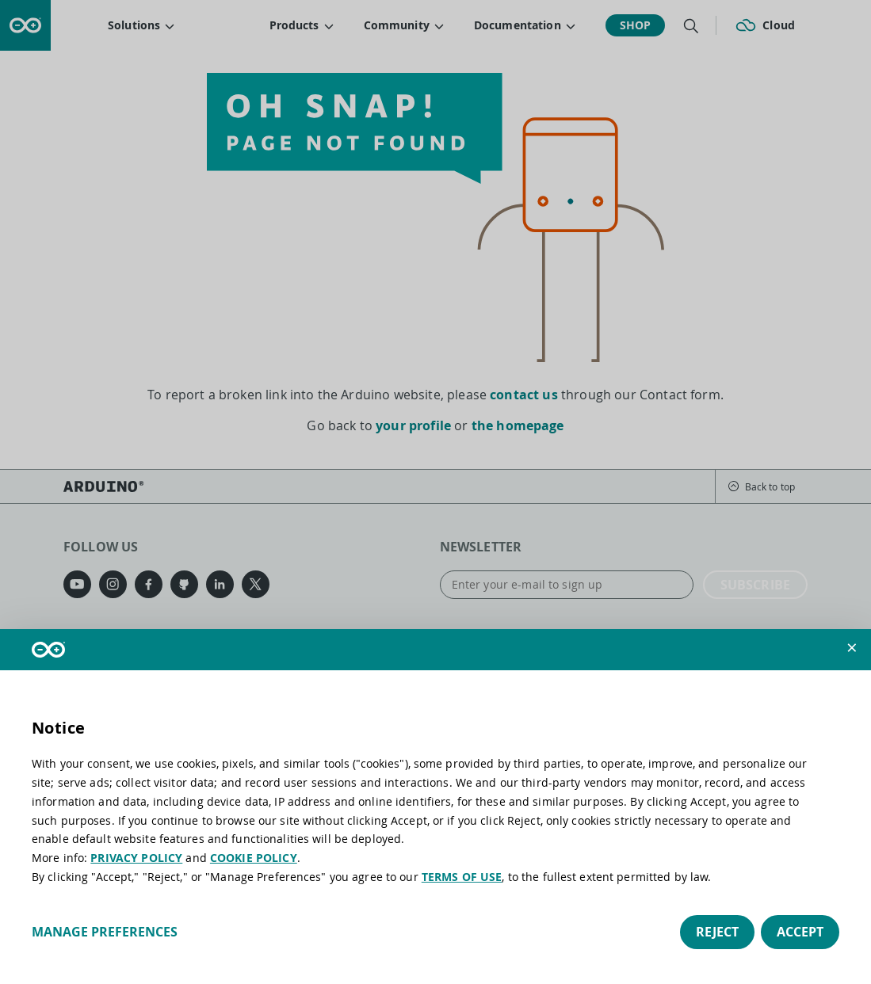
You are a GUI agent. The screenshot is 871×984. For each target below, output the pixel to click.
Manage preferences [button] (105, 931)
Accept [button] (800, 931)
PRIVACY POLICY (136, 857)
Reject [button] (717, 931)
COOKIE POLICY (253, 857)
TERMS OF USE (462, 876)
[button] (852, 648)
